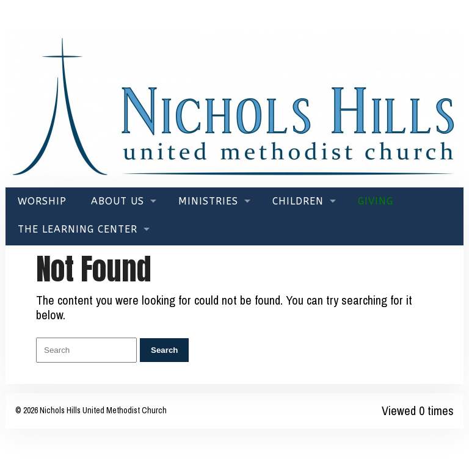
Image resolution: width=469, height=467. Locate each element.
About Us (117, 201)
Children (298, 201)
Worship (42, 201)
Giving (375, 201)
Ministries (208, 201)
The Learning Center (77, 229)
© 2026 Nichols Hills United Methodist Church (91, 410)
